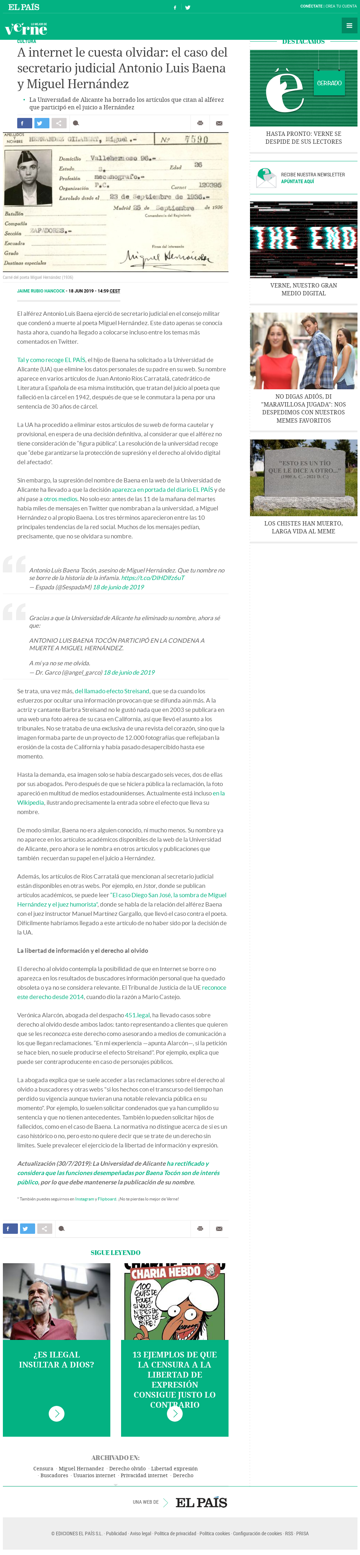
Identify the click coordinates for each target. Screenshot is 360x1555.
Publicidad (116, 1533)
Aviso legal (140, 1533)
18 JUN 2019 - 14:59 (94, 291)
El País (25, 6)
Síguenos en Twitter (188, 7)
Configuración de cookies (257, 1533)
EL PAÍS (201, 1502)
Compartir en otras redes (59, 123)
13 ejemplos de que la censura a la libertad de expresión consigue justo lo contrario (175, 1380)
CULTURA (26, 41)
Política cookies (215, 1533)
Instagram (84, 1199)
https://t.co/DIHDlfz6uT (152, 577)
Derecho (183, 1476)
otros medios (60, 498)
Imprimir (200, 123)
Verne (26, 29)
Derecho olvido (127, 1469)
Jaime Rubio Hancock (41, 291)
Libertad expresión (174, 1469)
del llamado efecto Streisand (112, 691)
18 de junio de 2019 (118, 587)
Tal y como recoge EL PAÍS (51, 359)
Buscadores (54, 1476)
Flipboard (107, 1199)
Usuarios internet (94, 1476)
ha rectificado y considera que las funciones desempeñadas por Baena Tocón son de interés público (118, 1172)
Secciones (349, 25)
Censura (43, 1469)
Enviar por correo (219, 123)
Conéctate (312, 6)
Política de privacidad (175, 1533)
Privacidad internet (144, 1476)
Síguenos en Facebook (175, 7)
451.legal (137, 1015)
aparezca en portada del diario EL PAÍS (162, 489)
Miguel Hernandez (81, 1469)
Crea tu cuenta (341, 6)
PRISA (302, 1533)
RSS (289, 1533)
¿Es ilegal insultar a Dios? (56, 1360)
